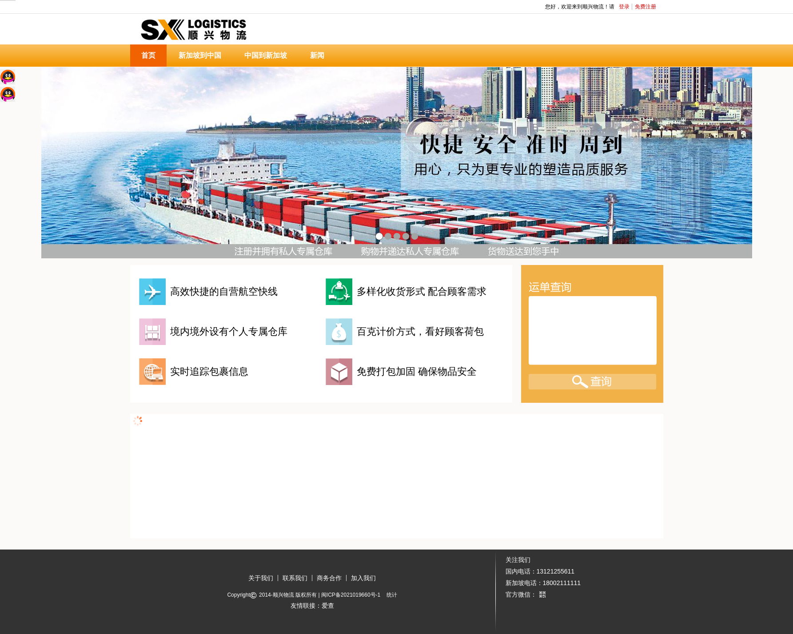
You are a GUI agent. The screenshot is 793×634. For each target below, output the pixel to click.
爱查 (328, 605)
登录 (624, 7)
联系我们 (295, 578)
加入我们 (363, 578)
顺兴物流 (283, 595)
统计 (392, 595)
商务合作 (329, 578)
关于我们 (260, 578)
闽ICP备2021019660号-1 (350, 595)
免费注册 (645, 7)
